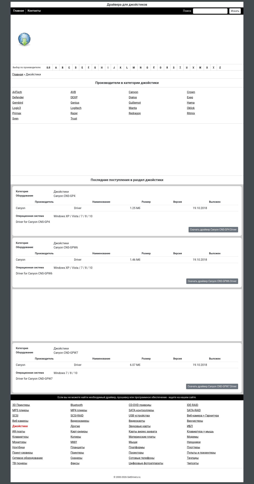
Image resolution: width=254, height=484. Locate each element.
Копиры (76, 436)
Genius (75, 102)
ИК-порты (18, 431)
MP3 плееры (20, 410)
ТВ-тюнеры (19, 463)
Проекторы (136, 452)
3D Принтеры (21, 405)
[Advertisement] (138, 39)
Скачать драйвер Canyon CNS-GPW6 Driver (212, 281)
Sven (15, 118)
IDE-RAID (192, 405)
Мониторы (19, 442)
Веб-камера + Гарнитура (203, 415)
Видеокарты (137, 421)
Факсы (75, 463)
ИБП (190, 426)
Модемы (192, 436)
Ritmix (191, 113)
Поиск (187, 11)
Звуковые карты (140, 426)
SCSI (15, 415)
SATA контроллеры (141, 410)
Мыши (133, 442)
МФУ (74, 442)
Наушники (194, 442)
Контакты (34, 10)
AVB (73, 92)
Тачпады (193, 458)
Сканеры (76, 458)
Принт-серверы (22, 452)
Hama (191, 102)
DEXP (74, 97)
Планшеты (78, 447)
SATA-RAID (194, 410)
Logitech (76, 108)
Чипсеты (193, 463)
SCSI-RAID (77, 415)
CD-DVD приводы (140, 405)
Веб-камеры (20, 421)
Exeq (190, 97)
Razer (74, 113)
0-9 (48, 67)
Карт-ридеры (79, 431)
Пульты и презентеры (201, 452)
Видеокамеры (80, 421)
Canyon (133, 92)
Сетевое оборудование (27, 458)
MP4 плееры (79, 410)
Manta (133, 108)
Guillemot (135, 102)
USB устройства (139, 415)
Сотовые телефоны (142, 458)
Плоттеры (193, 447)
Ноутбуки (18, 447)
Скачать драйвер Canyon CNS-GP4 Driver (213, 229)
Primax (16, 113)
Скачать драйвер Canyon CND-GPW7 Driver (212, 386)
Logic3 (16, 108)
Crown (191, 92)
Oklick (191, 108)
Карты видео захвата (143, 431)
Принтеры (77, 452)
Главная (18, 10)
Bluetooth (77, 405)
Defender (18, 97)
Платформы (137, 447)
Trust (74, 118)
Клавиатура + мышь (200, 431)
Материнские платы (142, 436)
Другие (75, 426)
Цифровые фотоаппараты (146, 463)
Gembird (17, 102)
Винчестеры (195, 421)
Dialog (133, 97)
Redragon (135, 113)
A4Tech (17, 92)
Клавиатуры (20, 436)
